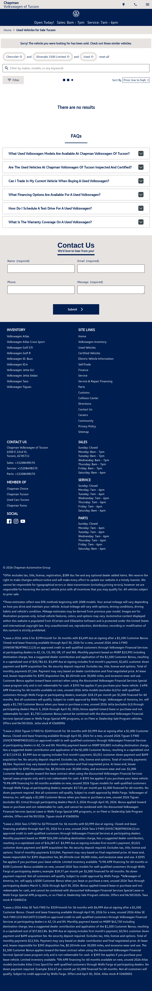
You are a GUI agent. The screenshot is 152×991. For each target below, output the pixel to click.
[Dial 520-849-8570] (134, 5)
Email (87, 405)
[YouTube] (24, 679)
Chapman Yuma (17, 658)
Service (82, 523)
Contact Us (85, 557)
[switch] (146, 5)
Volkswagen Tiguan (20, 534)
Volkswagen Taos (18, 529)
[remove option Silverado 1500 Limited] (52, 196)
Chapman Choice (18, 641)
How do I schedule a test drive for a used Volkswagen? (76, 349)
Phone (12, 428)
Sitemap (83, 579)
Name (19, 405)
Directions (84, 551)
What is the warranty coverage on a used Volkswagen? (76, 362)
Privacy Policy (87, 574)
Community (85, 568)
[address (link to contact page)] (122, 5)
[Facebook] (11, 679)
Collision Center (88, 546)
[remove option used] (86, 196)
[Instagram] (17, 679)
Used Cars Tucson (19, 652)
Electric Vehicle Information (95, 506)
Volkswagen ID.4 (18, 512)
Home (8, 166)
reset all (101, 195)
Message (89, 426)
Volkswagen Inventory (91, 489)
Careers (82, 562)
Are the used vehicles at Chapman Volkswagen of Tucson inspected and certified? (76, 310)
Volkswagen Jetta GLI (21, 517)
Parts (81, 534)
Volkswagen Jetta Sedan (22, 523)
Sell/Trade (84, 512)
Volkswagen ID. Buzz (21, 506)
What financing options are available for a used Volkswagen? (76, 336)
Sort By (113, 220)
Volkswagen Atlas (19, 484)
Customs (83, 540)
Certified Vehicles (89, 501)
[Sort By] (133, 220)
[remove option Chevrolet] (15, 196)
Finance (83, 517)
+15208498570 (25, 615)
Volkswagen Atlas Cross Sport (26, 489)
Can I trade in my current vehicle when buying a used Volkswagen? (76, 323)
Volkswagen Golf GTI (21, 495)
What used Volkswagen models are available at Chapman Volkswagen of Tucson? (76, 297)
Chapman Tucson (18, 647)
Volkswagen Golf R (20, 501)
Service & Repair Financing (94, 529)
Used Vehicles (86, 495)
